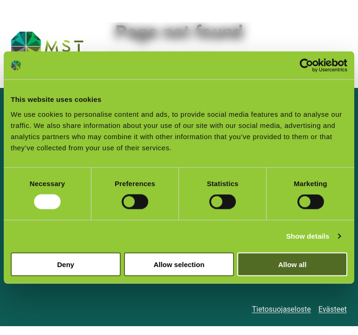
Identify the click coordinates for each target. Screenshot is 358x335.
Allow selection (178, 264)
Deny (65, 264)
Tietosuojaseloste (281, 309)
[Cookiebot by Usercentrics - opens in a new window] (306, 66)
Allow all (292, 264)
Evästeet (332, 309)
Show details (308, 236)
